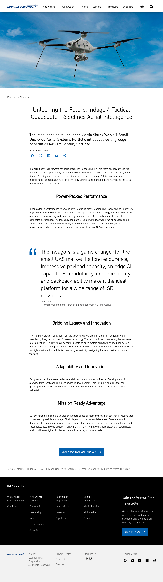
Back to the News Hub (19, 97)
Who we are (48, 6)
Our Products (14, 506)
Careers (97, 6)
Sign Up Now (132, 531)
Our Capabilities (15, 500)
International (62, 506)
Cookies (60, 564)
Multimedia (90, 512)
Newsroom (35, 518)
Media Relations (92, 506)
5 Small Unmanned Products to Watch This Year (104, 468)
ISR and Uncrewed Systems (61, 468)
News (85, 6)
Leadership (35, 512)
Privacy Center (63, 553)
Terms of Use (63, 559)
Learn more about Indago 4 (79, 451)
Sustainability (36, 524)
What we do (68, 6)
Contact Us (89, 500)
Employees (61, 500)
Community (35, 506)
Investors (113, 6)
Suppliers (128, 6)
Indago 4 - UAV (35, 468)
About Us (34, 530)
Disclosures (90, 518)
